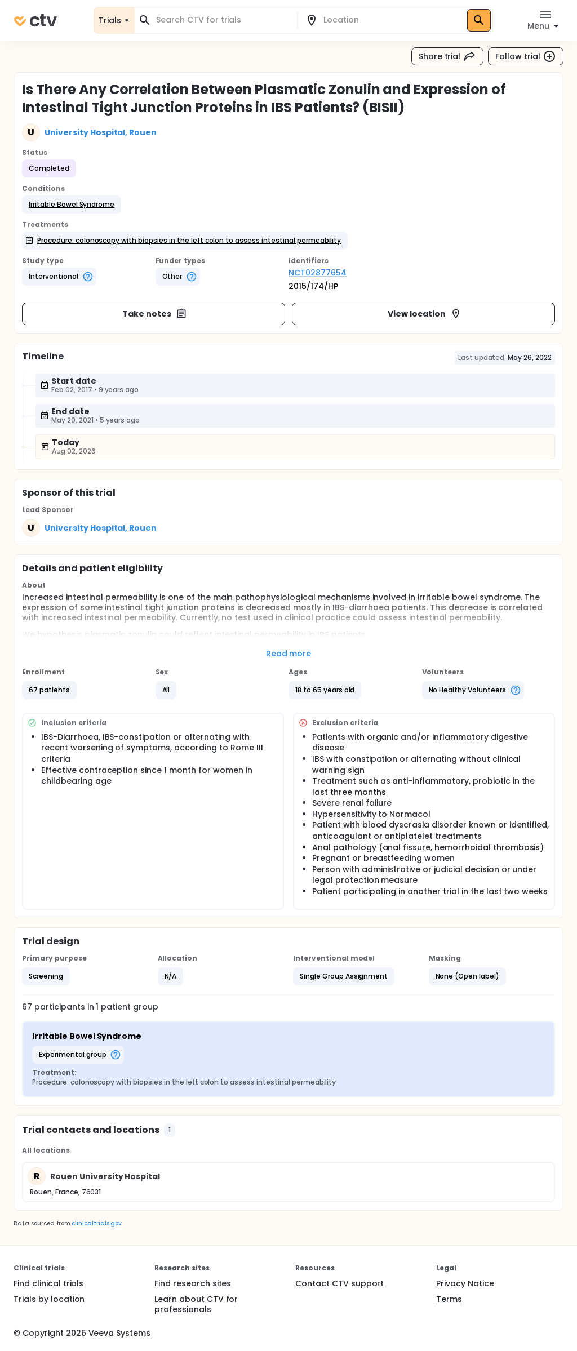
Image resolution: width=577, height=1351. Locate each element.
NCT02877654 (317, 273)
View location (424, 313)
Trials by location (49, 1299)
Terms (449, 1299)
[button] (71, 204)
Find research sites (192, 1283)
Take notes (154, 313)
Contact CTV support (339, 1283)
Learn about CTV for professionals (196, 1304)
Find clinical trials (48, 1283)
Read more (289, 653)
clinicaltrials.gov (96, 1223)
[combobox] (222, 20)
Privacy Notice (465, 1283)
